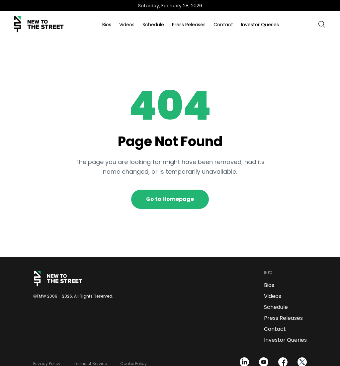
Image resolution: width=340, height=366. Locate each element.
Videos (126, 24)
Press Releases (189, 24)
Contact (223, 24)
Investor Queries (260, 24)
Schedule (153, 24)
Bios (106, 24)
